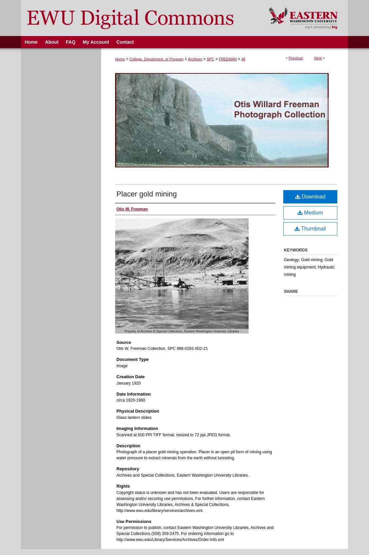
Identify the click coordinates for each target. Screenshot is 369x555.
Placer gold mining (146, 194)
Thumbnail (310, 228)
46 (243, 59)
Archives (195, 59)
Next (318, 58)
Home (120, 59)
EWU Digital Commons (140, 18)
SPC (211, 59)
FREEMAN (228, 59)
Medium (310, 212)
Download (310, 196)
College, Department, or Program (156, 59)
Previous (296, 58)
